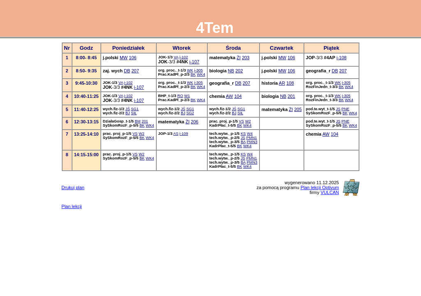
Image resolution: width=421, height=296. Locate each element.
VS (241, 121)
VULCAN (330, 192)
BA (243, 142)
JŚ (127, 109)
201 (291, 96)
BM (138, 121)
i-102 (183, 57)
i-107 (194, 61)
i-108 (341, 57)
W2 (248, 121)
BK (193, 74)
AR (282, 83)
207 (135, 70)
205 (297, 109)
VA (176, 57)
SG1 (135, 109)
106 (132, 57)
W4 (249, 134)
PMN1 (251, 138)
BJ (127, 113)
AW (229, 96)
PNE (345, 109)
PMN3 (252, 142)
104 (238, 96)
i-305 (198, 70)
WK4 (201, 74)
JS (338, 109)
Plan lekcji (72, 206)
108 (290, 83)
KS (243, 134)
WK (190, 70)
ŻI (239, 57)
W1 (187, 96)
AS (175, 134)
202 (239, 70)
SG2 (190, 113)
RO (180, 96)
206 (194, 121)
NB (231, 70)
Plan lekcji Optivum (320, 187)
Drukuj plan (73, 187)
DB (127, 70)
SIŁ (134, 113)
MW (124, 57)
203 (245, 57)
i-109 (184, 134)
